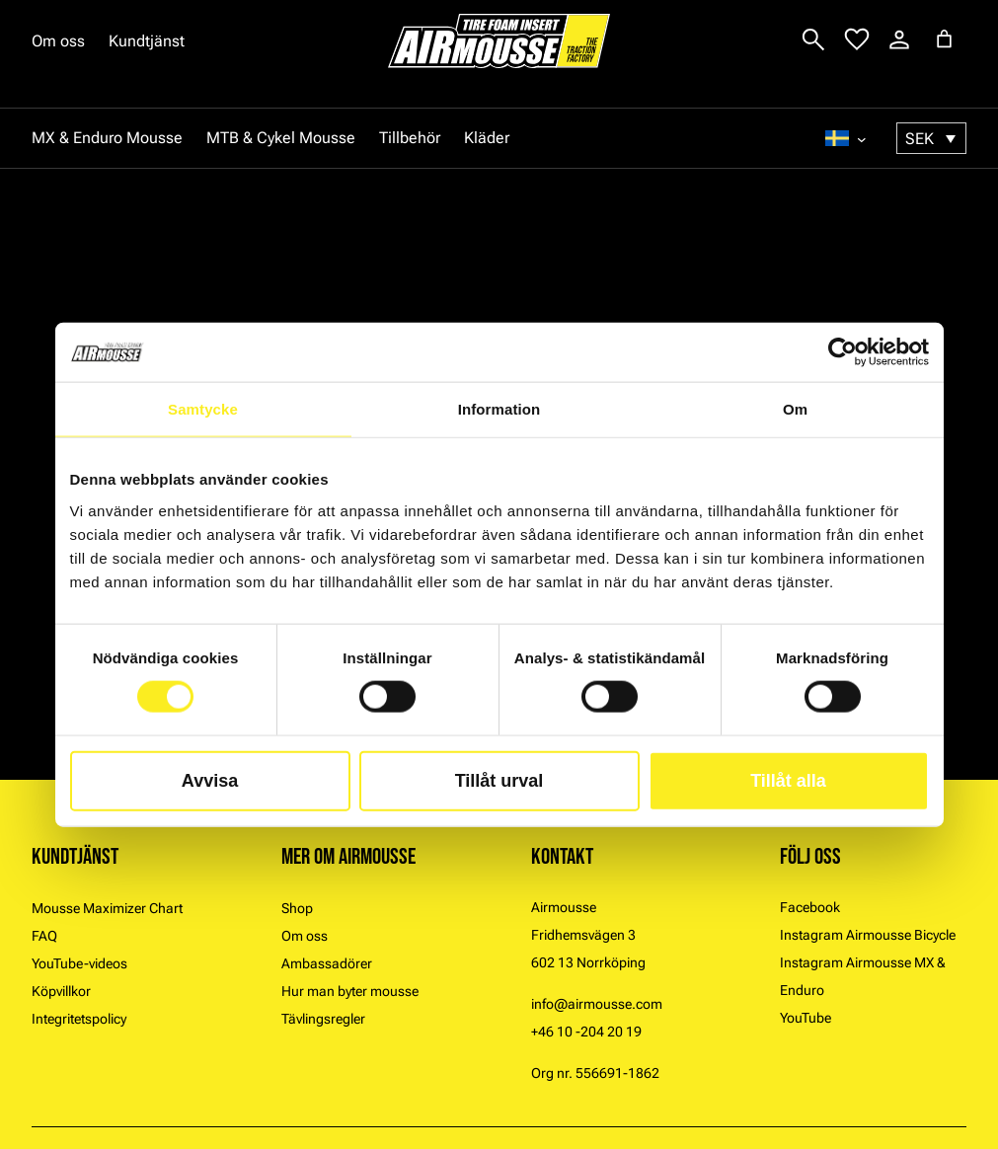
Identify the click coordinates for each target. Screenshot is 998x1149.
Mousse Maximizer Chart (107, 908)
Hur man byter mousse (350, 991)
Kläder (486, 137)
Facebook (810, 907)
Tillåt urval (499, 780)
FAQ (44, 936)
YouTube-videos (79, 963)
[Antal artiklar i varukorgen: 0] (944, 39)
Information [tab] (499, 409)
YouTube (805, 1018)
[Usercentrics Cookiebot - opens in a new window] (842, 352)
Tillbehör (409, 137)
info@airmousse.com (596, 1004)
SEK (919, 138)
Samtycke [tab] (203, 409)
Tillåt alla (788, 780)
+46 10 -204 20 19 (586, 1031)
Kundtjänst (147, 41)
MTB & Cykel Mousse (280, 137)
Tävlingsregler (323, 1019)
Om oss (58, 41)
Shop (297, 908)
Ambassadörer (326, 963)
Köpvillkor (61, 991)
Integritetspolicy (79, 1019)
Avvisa (210, 780)
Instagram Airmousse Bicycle (868, 935)
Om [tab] (795, 409)
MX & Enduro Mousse (107, 137)
